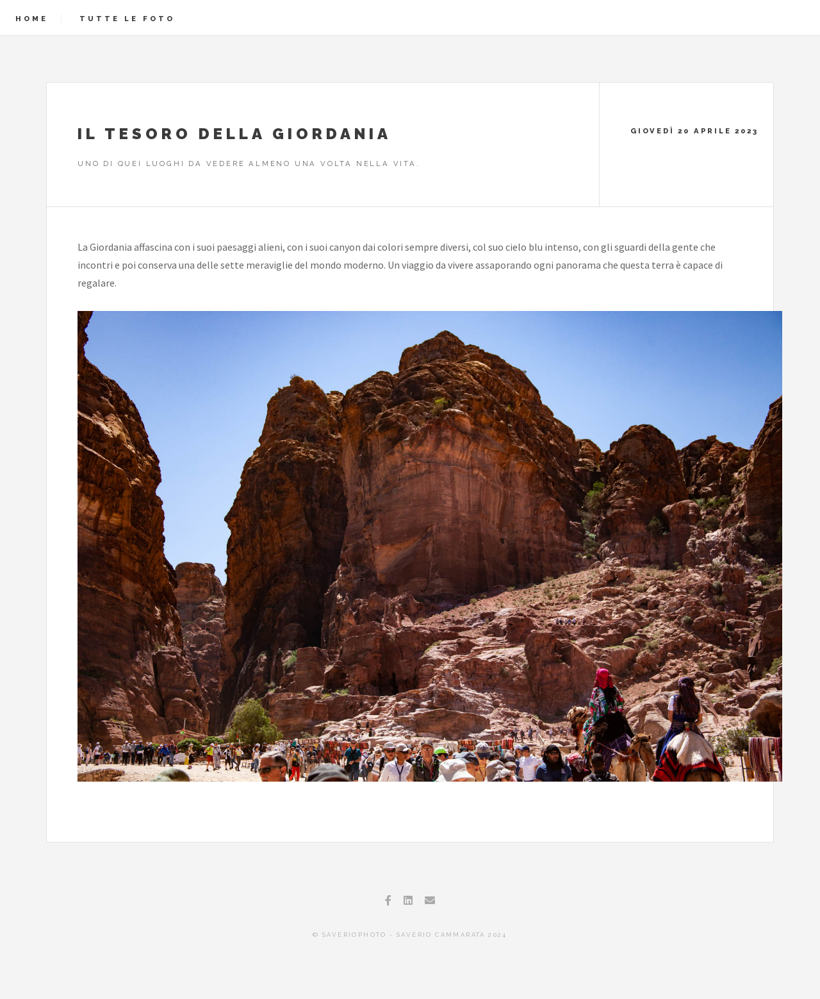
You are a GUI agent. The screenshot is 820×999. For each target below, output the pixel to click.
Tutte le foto (127, 18)
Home (31, 18)
